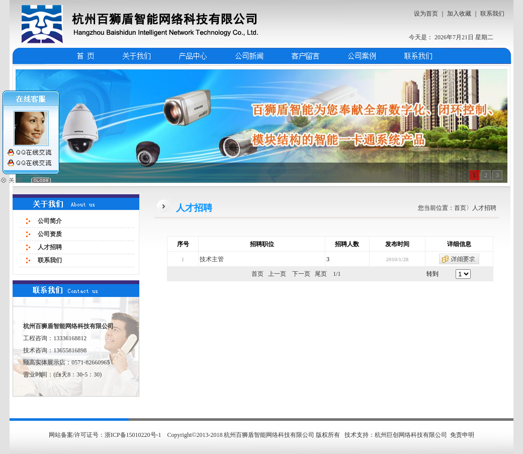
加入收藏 (459, 13)
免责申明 (462, 434)
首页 (460, 207)
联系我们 (492, 13)
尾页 (321, 273)
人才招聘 (50, 247)
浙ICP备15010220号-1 (134, 434)
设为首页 (426, 13)
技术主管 (212, 259)
